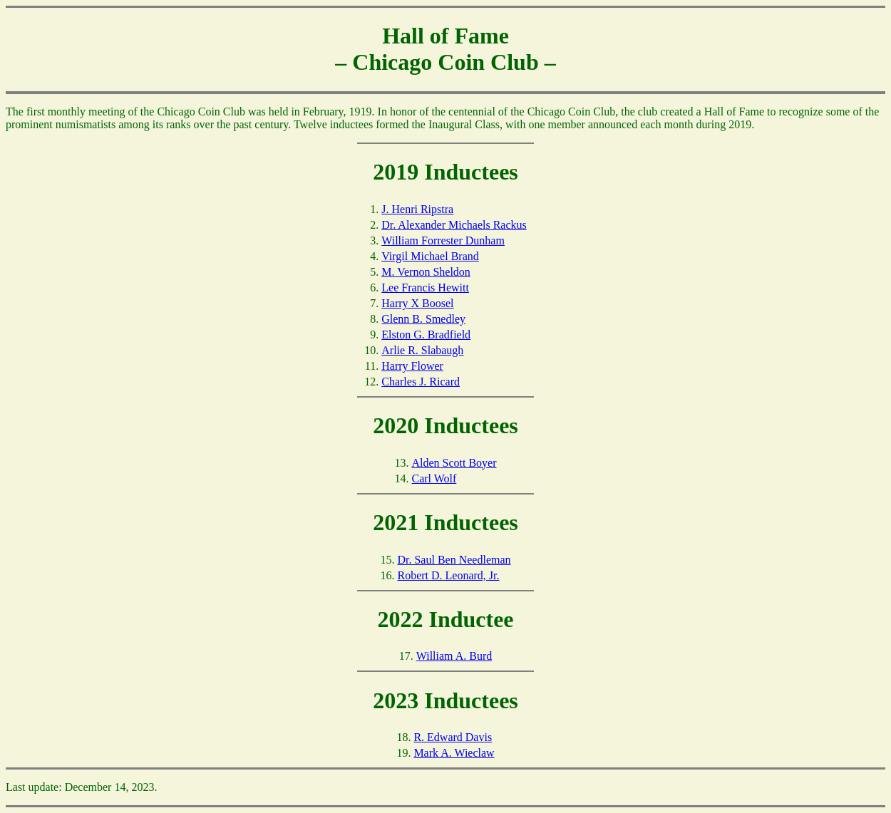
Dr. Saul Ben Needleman (453, 560)
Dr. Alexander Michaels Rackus (454, 225)
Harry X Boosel (417, 303)
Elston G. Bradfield (425, 334)
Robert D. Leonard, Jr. (448, 575)
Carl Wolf (433, 478)
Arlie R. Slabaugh (422, 350)
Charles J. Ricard (420, 382)
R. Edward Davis (452, 737)
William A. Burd (454, 656)
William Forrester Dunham (443, 240)
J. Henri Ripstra (417, 209)
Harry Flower (412, 366)
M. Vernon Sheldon (425, 272)
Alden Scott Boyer (453, 463)
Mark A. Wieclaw (453, 753)
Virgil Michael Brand (430, 256)
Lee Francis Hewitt (425, 287)
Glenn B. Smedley (423, 319)
